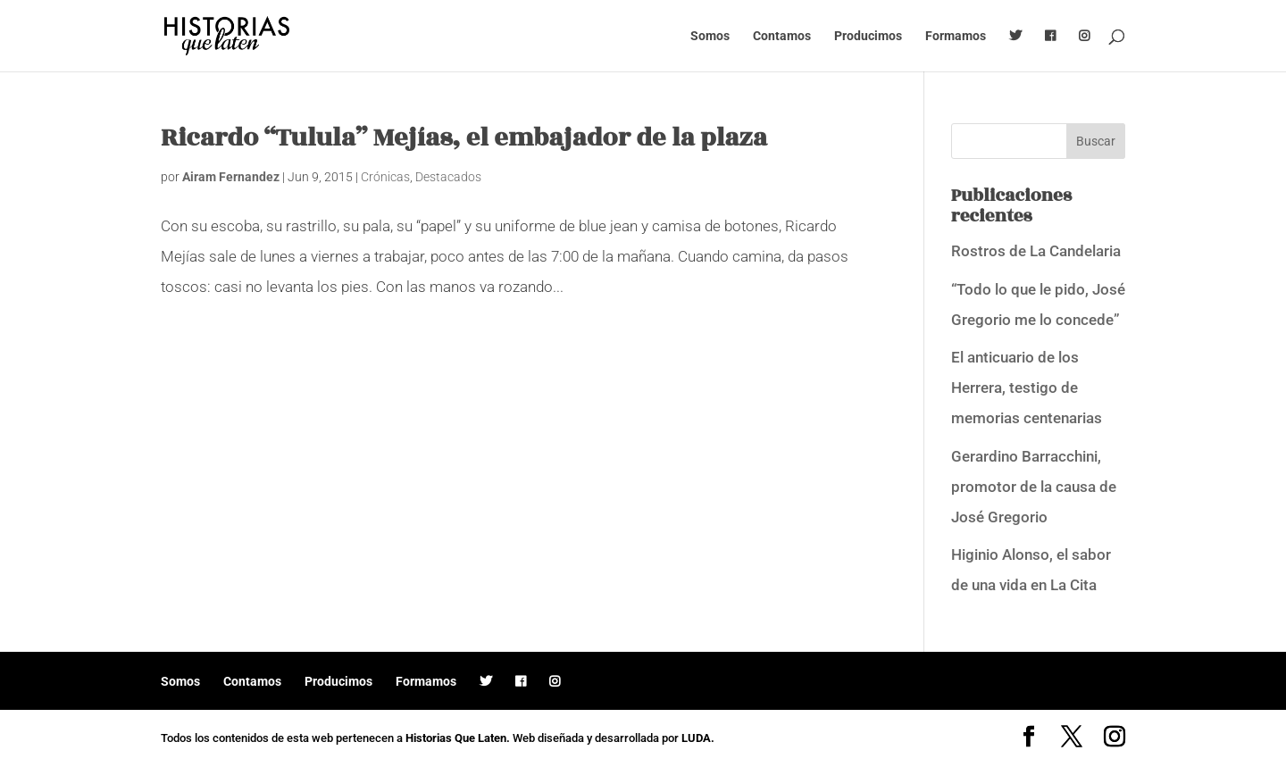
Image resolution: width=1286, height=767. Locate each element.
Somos (710, 36)
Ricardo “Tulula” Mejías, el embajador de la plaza (464, 138)
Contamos (782, 36)
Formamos (955, 36)
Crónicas (385, 177)
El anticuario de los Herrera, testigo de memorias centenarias (1026, 387)
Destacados (448, 177)
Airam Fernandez (231, 177)
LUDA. (697, 738)
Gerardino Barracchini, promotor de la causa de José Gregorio (1033, 486)
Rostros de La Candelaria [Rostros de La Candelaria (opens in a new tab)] (1036, 251)
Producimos (868, 36)
